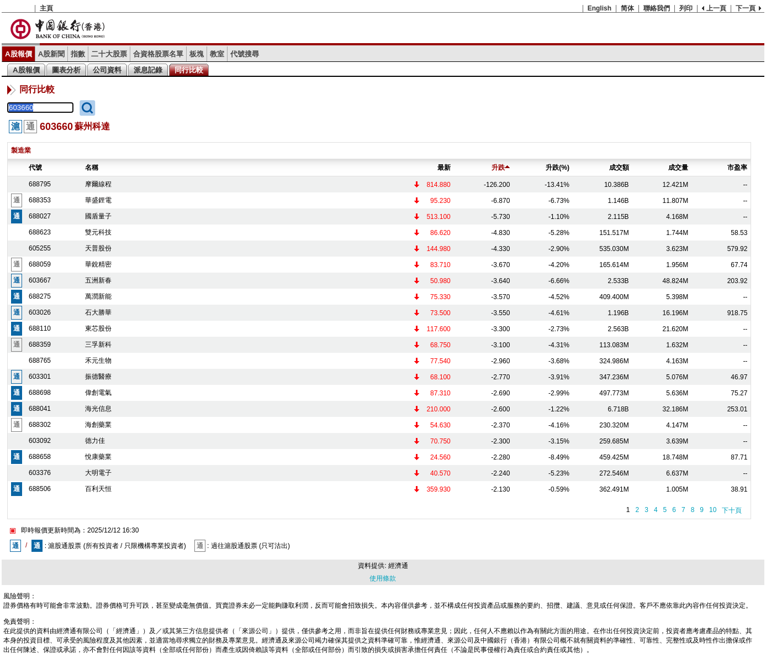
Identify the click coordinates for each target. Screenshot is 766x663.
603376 (40, 473)
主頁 (46, 8)
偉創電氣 (98, 392)
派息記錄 (148, 70)
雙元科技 (98, 232)
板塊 (196, 54)
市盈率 (737, 167)
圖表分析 (66, 70)
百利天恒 (98, 489)
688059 (40, 264)
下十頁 (732, 510)
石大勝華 (98, 312)
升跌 (501, 167)
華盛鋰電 (98, 200)
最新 (444, 167)
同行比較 (189, 70)
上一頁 (716, 8)
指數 (78, 54)
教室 (217, 54)
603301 (40, 376)
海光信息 (98, 409)
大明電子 (98, 473)
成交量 (678, 167)
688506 (40, 489)
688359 (40, 344)
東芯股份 (98, 328)
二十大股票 (109, 54)
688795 (40, 184)
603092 (40, 441)
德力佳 (95, 441)
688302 (40, 425)
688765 (40, 360)
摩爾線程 (98, 184)
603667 (40, 280)
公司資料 (107, 70)
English (599, 8)
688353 (40, 200)
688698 (40, 392)
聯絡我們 (656, 8)
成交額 (619, 167)
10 (712, 510)
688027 (40, 216)
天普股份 (98, 248)
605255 (40, 248)
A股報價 (18, 54)
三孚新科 (98, 344)
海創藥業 (98, 425)
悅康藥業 (98, 457)
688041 (40, 409)
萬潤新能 (98, 296)
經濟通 (398, 566)
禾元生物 (98, 360)
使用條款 (382, 578)
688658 (40, 457)
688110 (40, 328)
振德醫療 (98, 376)
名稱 (91, 167)
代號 (35, 167)
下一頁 (746, 8)
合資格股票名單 (158, 54)
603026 (40, 312)
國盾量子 (98, 216)
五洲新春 (98, 280)
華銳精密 (98, 264)
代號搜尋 (244, 54)
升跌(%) (557, 167)
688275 (40, 296)
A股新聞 (51, 54)
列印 (686, 8)
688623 (40, 232)
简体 (627, 8)
